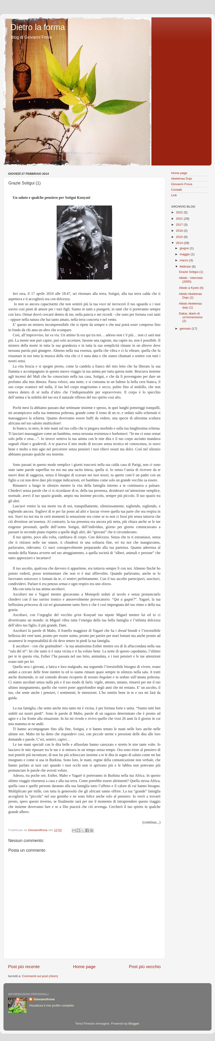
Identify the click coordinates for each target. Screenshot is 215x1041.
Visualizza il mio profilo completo (51, 1005)
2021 (180, 218)
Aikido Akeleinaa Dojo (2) (190, 295)
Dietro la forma (37, 27)
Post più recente (24, 966)
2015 (180, 237)
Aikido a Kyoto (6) (191, 288)
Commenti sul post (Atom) (40, 976)
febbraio (186, 266)
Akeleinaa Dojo (181, 178)
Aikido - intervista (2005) (191, 279)
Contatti (176, 189)
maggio (185, 254)
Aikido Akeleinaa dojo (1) (190, 305)
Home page (84, 966)
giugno (185, 248)
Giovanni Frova (181, 184)
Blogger (133, 1023)
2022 (180, 212)
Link (174, 195)
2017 (180, 224)
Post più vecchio (145, 966)
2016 (180, 230)
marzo (184, 260)
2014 (180, 243)
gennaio (186, 328)
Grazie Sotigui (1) (191, 272)
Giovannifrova (44, 999)
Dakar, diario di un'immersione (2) (191, 317)
